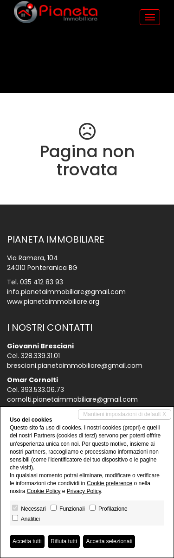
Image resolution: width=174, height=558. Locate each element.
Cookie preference (109, 483)
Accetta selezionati (109, 541)
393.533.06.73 (42, 389)
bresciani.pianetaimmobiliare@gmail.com (74, 365)
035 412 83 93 (41, 282)
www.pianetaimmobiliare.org (53, 301)
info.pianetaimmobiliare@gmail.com (66, 291)
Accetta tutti (27, 541)
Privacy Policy (84, 491)
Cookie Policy (44, 491)
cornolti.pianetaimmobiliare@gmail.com (72, 399)
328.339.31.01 (40, 355)
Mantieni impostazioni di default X (124, 414)
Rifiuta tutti (64, 541)
